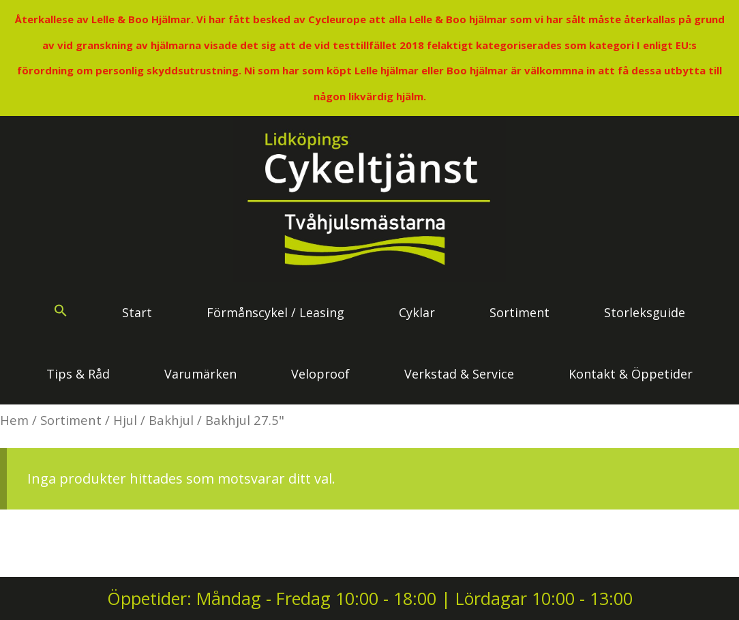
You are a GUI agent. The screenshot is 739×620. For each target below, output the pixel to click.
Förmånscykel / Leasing (275, 312)
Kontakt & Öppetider (631, 374)
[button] (61, 312)
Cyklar (417, 312)
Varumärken (200, 374)
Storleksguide (644, 312)
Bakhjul (171, 419)
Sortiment (519, 312)
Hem (14, 419)
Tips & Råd (78, 374)
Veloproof (320, 374)
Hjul (125, 419)
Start (137, 312)
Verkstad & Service (459, 374)
